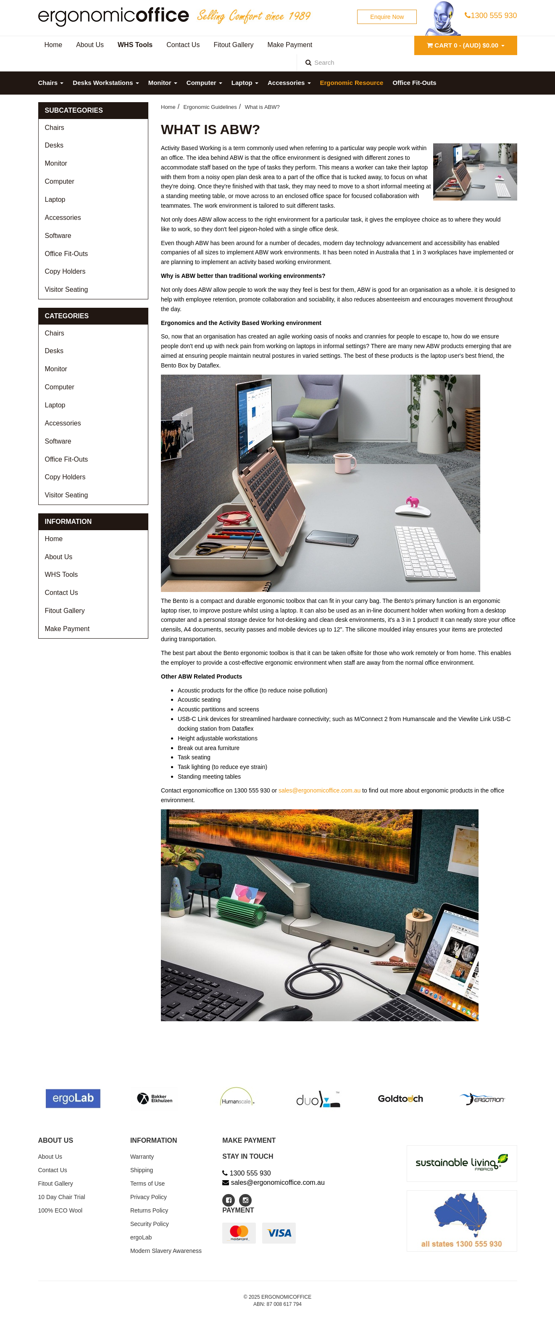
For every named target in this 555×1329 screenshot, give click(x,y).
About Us (59, 556)
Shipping (141, 1170)
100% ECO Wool (60, 1210)
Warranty (142, 1156)
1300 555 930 (491, 15)
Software (58, 235)
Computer (204, 82)
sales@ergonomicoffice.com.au (319, 790)
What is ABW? (262, 107)
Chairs (51, 82)
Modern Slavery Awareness (166, 1250)
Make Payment (67, 628)
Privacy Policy (148, 1197)
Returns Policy (149, 1210)
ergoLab (141, 1237)
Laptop (244, 82)
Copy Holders (65, 271)
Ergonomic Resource (352, 82)
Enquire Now (387, 16)
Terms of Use (147, 1183)
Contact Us (61, 592)
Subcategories (74, 110)
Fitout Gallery (65, 610)
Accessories (289, 82)
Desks (54, 145)
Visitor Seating (66, 289)
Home (54, 538)
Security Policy (149, 1224)
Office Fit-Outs (414, 82)
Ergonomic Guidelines (210, 107)
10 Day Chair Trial (61, 1197)
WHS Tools (61, 574)
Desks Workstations (106, 82)
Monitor (162, 82)
